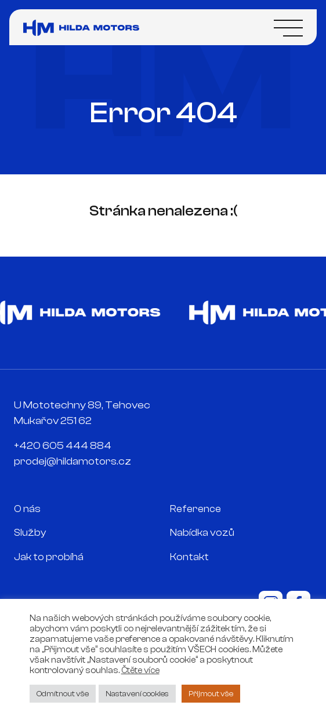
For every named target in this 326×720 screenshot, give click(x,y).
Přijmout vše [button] (211, 693)
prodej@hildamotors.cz (72, 461)
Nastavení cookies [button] (137, 693)
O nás (27, 508)
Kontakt (189, 556)
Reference (195, 508)
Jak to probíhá (49, 556)
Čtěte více (140, 670)
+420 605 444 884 (62, 446)
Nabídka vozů (202, 532)
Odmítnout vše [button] (63, 693)
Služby (30, 532)
